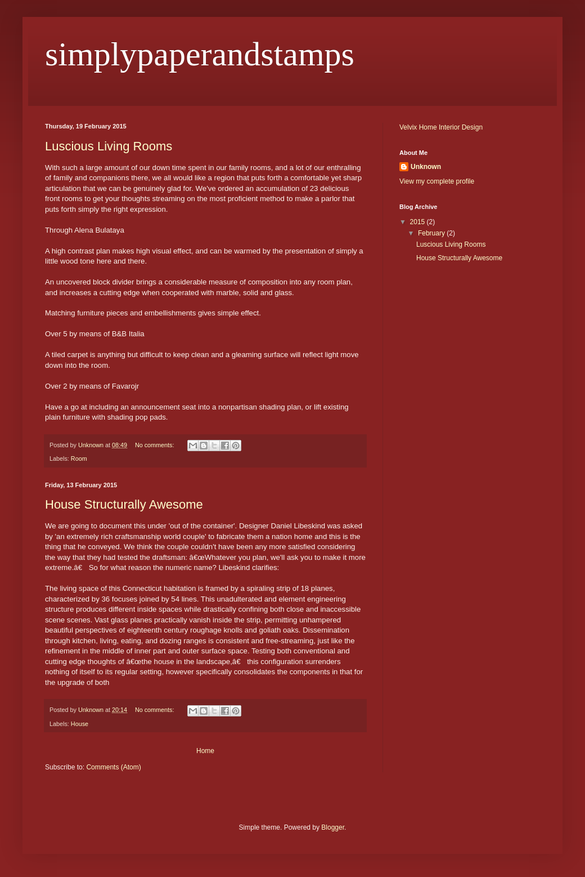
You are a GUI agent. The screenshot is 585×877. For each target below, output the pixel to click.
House (79, 723)
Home (205, 751)
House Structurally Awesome (124, 504)
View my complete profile (436, 181)
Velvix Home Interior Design (441, 127)
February (432, 233)
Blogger (332, 827)
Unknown (426, 167)
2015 (418, 222)
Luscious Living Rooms (108, 146)
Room (79, 458)
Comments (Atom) (113, 767)
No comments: (155, 445)
